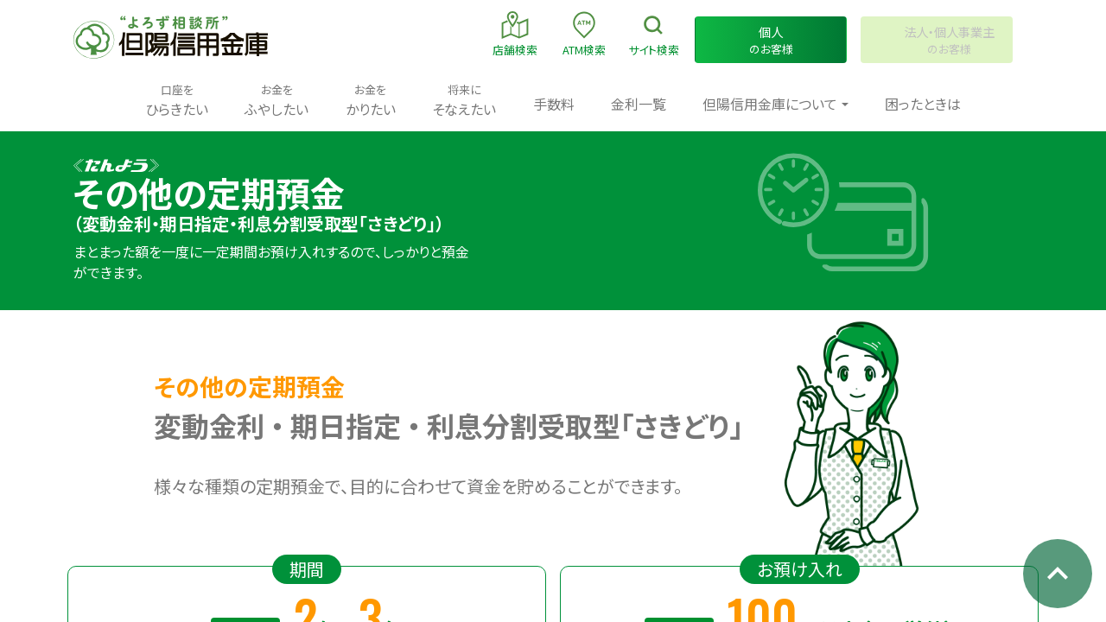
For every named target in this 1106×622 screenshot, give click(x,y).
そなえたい (464, 99)
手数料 (554, 103)
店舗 (515, 33)
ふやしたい (276, 99)
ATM (584, 33)
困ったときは (923, 103)
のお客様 (771, 40)
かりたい (371, 99)
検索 (653, 33)
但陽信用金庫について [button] (769, 103)
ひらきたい (176, 99)
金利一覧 (638, 103)
